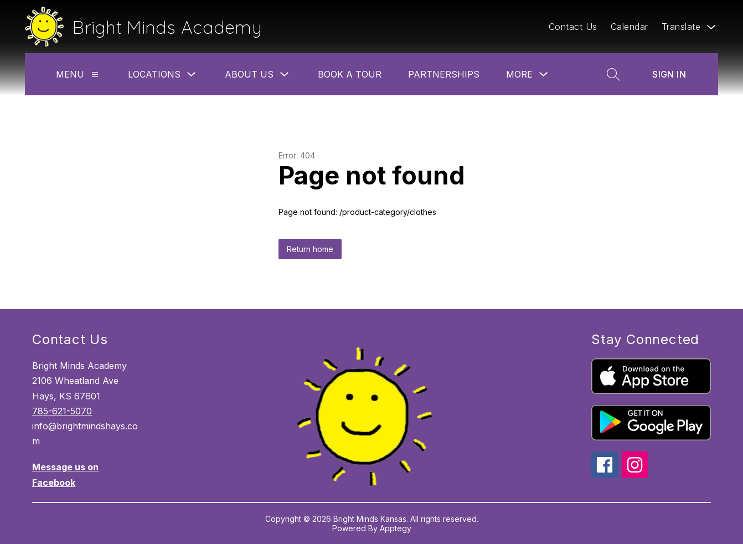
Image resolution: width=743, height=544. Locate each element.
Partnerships (443, 74)
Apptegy (395, 528)
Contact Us (573, 26)
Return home (310, 249)
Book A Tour (349, 74)
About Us (249, 74)
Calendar (629, 26)
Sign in (669, 74)
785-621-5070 (62, 411)
